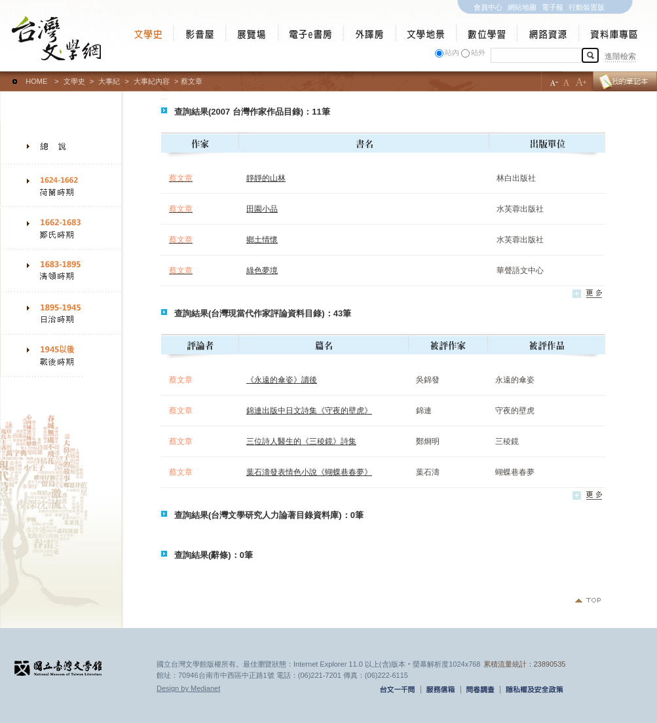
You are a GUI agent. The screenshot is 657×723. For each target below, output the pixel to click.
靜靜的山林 (266, 178)
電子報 (552, 7)
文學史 (74, 81)
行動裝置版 (587, 7)
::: (3, 75)
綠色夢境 (262, 270)
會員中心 (488, 7)
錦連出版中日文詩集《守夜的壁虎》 (309, 410)
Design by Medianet (188, 688)
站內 (452, 52)
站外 (478, 52)
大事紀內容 (152, 81)
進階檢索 (620, 56)
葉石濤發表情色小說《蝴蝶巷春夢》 (309, 472)
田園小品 (262, 208)
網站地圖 (522, 7)
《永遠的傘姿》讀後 (281, 379)
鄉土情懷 (262, 239)
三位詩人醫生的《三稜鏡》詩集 (301, 441)
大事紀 (109, 81)
